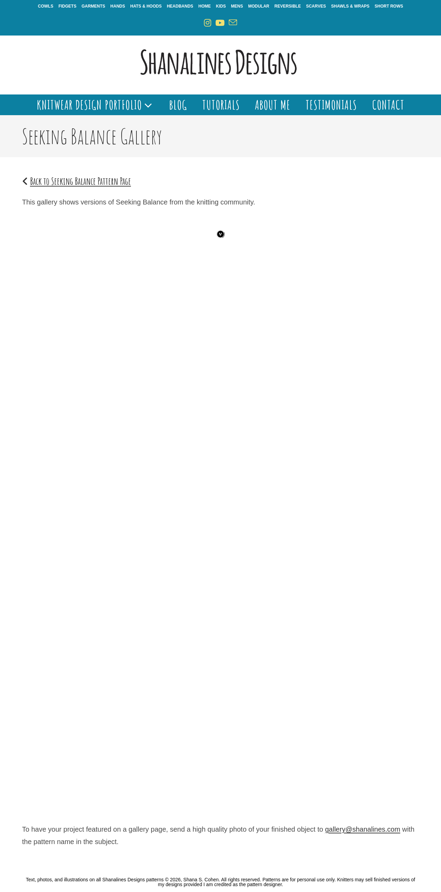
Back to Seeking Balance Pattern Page (80, 181)
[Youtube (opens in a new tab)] (220, 23)
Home (204, 6)
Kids (221, 6)
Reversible (288, 6)
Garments (93, 6)
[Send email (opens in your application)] (233, 23)
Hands (117, 6)
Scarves (316, 6)
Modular (258, 6)
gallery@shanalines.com (362, 829)
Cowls (45, 6)
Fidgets (67, 6)
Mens (237, 6)
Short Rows (389, 6)
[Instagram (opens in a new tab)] (207, 23)
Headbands (180, 6)
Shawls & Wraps (350, 6)
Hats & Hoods (146, 6)
